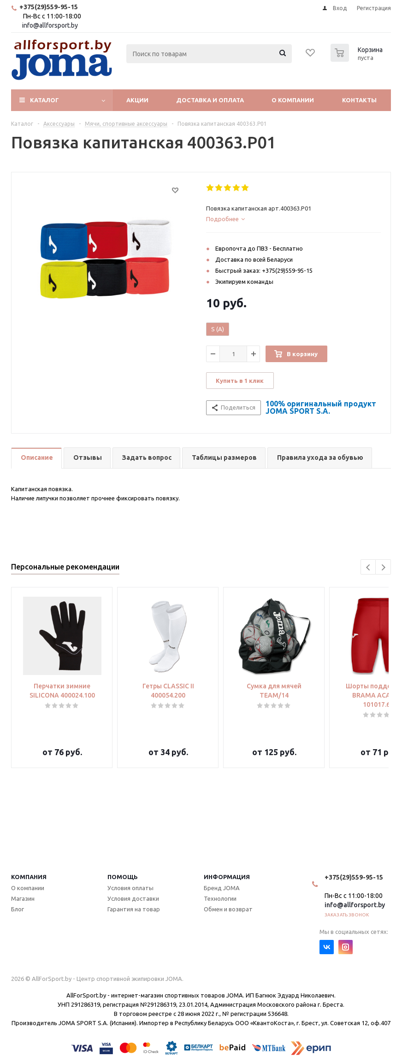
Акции (137, 100)
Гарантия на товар (133, 909)
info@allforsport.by (50, 25)
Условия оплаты (130, 888)
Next (383, 567)
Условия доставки (133, 898)
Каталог (44, 100)
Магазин (23, 898)
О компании (293, 100)
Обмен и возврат (228, 909)
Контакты (359, 100)
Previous (368, 567)
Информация (227, 877)
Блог (17, 909)
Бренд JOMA (222, 888)
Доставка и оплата (210, 100)
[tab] (293, 218)
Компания (29, 877)
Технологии (220, 898)
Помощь (122, 877)
